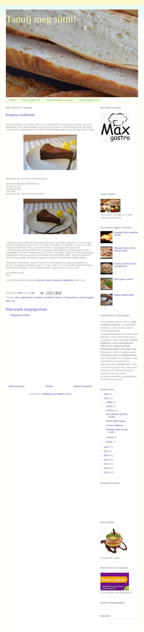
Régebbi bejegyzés (83, 386)
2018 (106, 447)
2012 (106, 472)
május (109, 402)
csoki (16, 297)
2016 (106, 455)
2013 (106, 468)
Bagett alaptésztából (124, 295)
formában (37, 297)
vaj (13, 301)
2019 (106, 398)
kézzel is (59, 297)
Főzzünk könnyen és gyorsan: (59, 100)
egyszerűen (26, 297)
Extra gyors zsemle (123, 279)
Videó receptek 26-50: (89, 100)
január (109, 441)
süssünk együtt (86, 297)
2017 (106, 451)
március (110, 410)
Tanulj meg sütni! (41, 18)
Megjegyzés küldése (20, 315)
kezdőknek (49, 297)
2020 (106, 394)
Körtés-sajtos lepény (116, 421)
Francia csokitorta (114, 425)
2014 (106, 464)
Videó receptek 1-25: (31, 100)
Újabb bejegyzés (16, 386)
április (109, 406)
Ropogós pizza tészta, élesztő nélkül (125, 249)
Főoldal (12, 100)
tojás (8, 301)
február (110, 437)
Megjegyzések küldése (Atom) (56, 394)
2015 (106, 459)
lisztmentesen (71, 297)
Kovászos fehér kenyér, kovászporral (125, 265)
